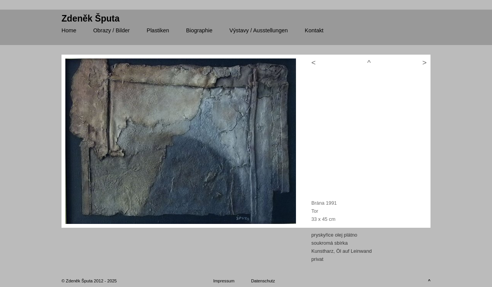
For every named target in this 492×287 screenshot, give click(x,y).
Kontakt (314, 30)
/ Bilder (111, 30)
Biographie (199, 30)
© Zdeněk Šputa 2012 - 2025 (89, 281)
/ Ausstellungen (258, 30)
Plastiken (158, 30)
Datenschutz (263, 281)
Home (69, 30)
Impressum (223, 281)
